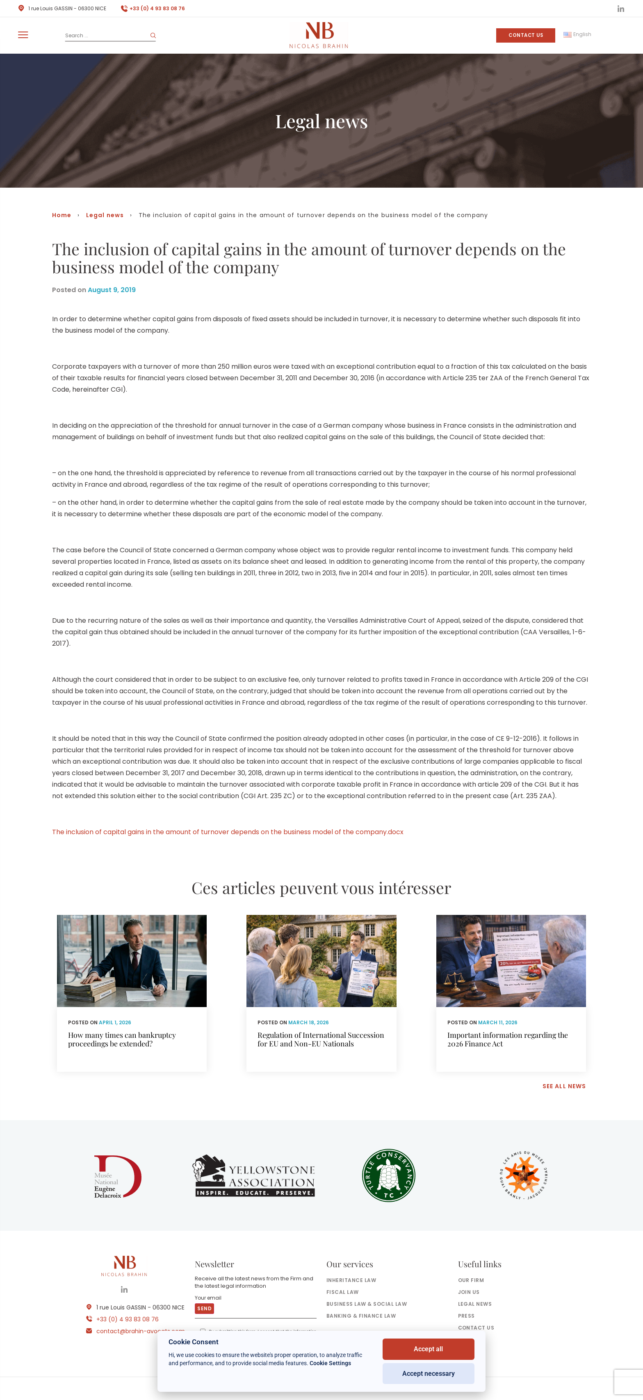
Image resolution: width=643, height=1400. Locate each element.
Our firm (471, 1280)
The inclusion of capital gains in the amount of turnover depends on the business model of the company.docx (228, 832)
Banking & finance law (361, 1315)
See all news (564, 1086)
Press (466, 1315)
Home (61, 215)
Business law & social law (366, 1303)
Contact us (525, 35)
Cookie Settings (330, 1363)
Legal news (105, 215)
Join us (469, 1292)
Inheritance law (351, 1280)
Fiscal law (342, 1292)
